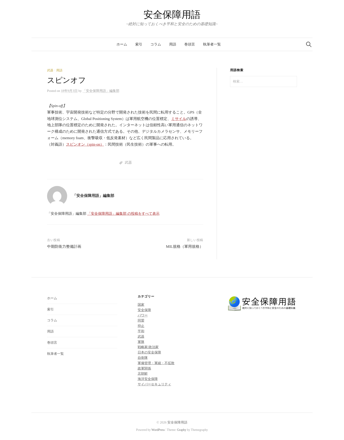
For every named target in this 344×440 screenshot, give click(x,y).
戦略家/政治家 (148, 347)
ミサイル (178, 119)
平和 (141, 331)
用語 (172, 44)
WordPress (158, 430)
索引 (138, 44)
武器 (50, 70)
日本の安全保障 (149, 352)
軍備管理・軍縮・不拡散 (156, 363)
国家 (141, 304)
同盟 (141, 320)
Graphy (181, 430)
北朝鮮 (143, 373)
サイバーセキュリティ (154, 384)
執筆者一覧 (212, 44)
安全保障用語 (171, 14)
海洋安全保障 (148, 379)
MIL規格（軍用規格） (184, 246)
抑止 (141, 326)
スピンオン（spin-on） (85, 144)
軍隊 (141, 342)
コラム (155, 44)
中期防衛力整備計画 (64, 246)
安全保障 (144, 310)
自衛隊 (143, 357)
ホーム (121, 44)
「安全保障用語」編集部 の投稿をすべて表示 (123, 213)
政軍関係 (144, 368)
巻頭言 (189, 44)
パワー (143, 315)
